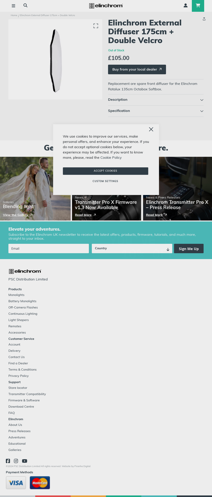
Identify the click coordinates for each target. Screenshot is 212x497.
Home (14, 15)
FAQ (11, 413)
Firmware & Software (24, 400)
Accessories (17, 332)
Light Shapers (18, 320)
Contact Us (16, 357)
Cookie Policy (111, 158)
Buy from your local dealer (134, 70)
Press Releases (19, 431)
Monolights (16, 295)
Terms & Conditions (22, 369)
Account (14, 344)
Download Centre (21, 406)
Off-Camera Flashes (23, 307)
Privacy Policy (18, 376)
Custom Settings (105, 181)
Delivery (14, 351)
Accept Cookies (105, 171)
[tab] (156, 99)
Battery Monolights (22, 301)
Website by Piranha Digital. (76, 466)
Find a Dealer (18, 363)
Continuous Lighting (22, 314)
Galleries (14, 450)
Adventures (16, 437)
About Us (15, 425)
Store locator (17, 388)
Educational (17, 443)
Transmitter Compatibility (27, 394)
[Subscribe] (189, 248)
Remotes (14, 326)
